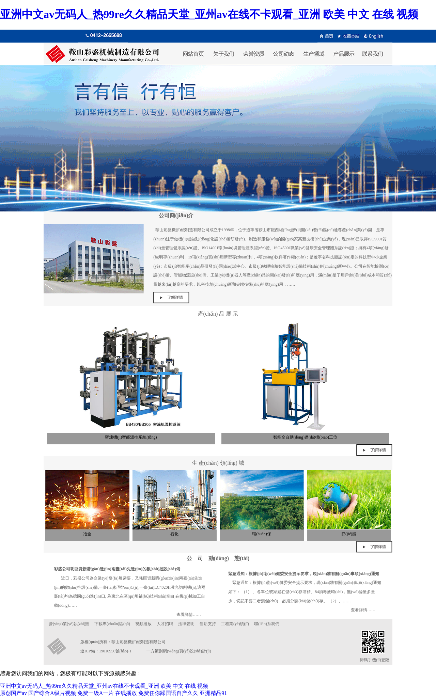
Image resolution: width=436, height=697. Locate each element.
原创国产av (13, 693)
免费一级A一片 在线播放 (107, 693)
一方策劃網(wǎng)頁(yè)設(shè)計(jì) (178, 651)
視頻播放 (143, 623)
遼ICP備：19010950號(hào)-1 (105, 651)
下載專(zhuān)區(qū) (112, 623)
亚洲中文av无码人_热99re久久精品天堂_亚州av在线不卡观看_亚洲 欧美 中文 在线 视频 (209, 14)
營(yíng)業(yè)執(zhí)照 (69, 623)
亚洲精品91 (213, 693)
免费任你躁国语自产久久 (168, 693)
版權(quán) (89, 641)
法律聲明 (186, 623)
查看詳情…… (188, 614)
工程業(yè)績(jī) (235, 623)
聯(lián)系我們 (266, 623)
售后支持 (208, 623)
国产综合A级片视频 (52, 693)
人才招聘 (165, 623)
